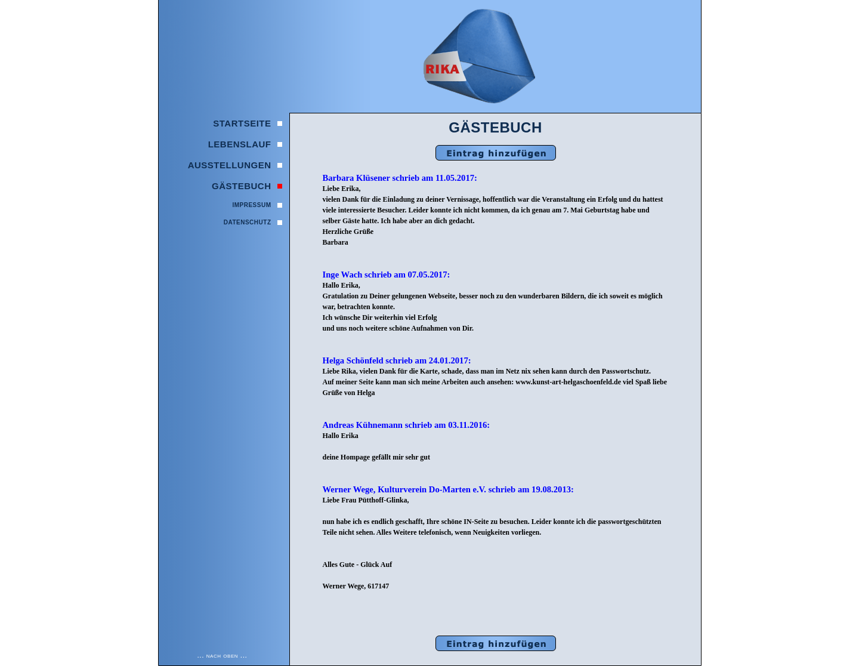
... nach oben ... (222, 655)
